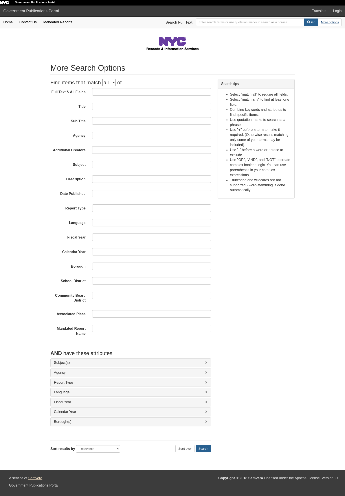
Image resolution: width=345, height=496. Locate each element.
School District (73, 281)
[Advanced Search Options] (330, 22)
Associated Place (71, 314)
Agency (79, 135)
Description (76, 179)
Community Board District (70, 298)
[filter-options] (109, 82)
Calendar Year (74, 252)
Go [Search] (311, 22)
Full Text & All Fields (68, 92)
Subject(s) (62, 363)
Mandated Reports (57, 22)
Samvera (35, 478)
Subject (79, 165)
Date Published (73, 194)
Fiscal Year (76, 237)
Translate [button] (319, 11)
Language (77, 223)
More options (330, 22)
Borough (78, 266)
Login (337, 11)
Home (8, 22)
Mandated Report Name (71, 331)
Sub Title (78, 121)
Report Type (75, 208)
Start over (185, 448)
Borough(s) (62, 422)
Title (82, 106)
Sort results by (62, 449)
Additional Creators (69, 150)
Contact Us (28, 22)
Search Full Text (178, 22)
